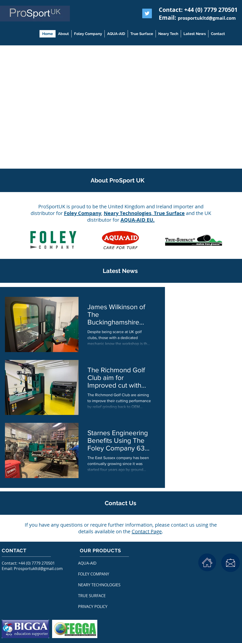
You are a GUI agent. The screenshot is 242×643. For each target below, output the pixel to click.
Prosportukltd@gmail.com (38, 568)
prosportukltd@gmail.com (207, 18)
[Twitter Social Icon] (147, 13)
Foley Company (82, 213)
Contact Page (147, 531)
